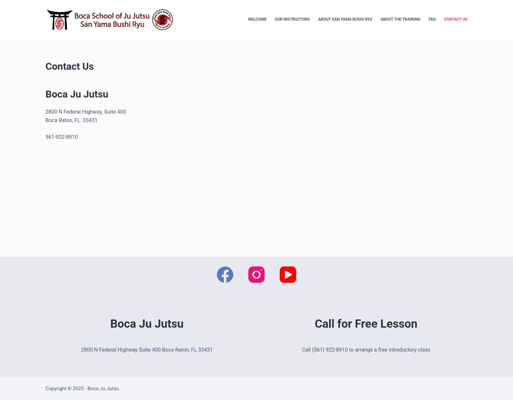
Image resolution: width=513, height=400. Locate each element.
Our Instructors (292, 19)
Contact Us (456, 19)
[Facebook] (225, 274)
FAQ (432, 19)
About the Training (400, 19)
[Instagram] (256, 274)
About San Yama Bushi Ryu (345, 19)
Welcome (257, 19)
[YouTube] (288, 274)
